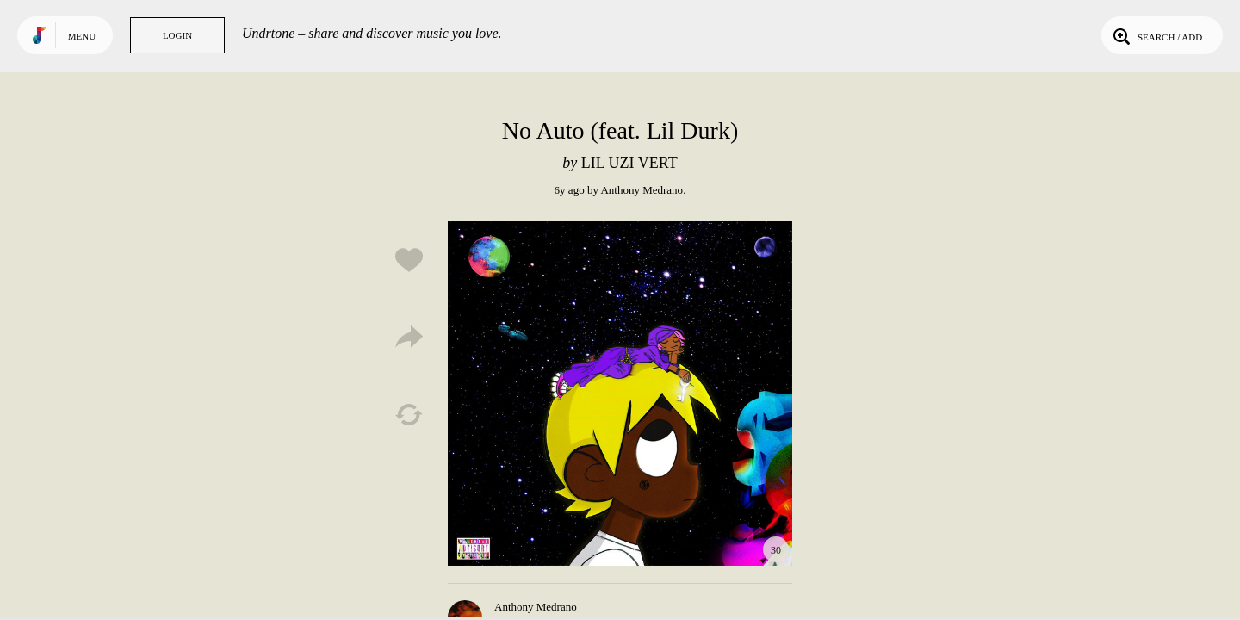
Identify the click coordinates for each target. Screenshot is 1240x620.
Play (620, 393)
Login (177, 35)
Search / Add (1156, 35)
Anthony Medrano (641, 189)
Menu (82, 36)
